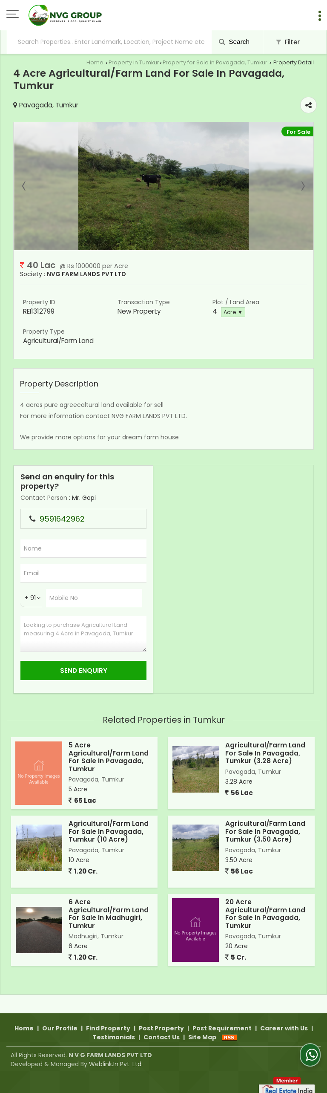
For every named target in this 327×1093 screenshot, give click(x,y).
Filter (288, 41)
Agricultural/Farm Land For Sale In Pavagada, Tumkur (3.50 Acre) (265, 831)
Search (234, 41)
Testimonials (113, 1027)
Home (94, 62)
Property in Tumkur (134, 62)
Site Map (202, 1027)
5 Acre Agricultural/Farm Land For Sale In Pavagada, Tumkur (109, 757)
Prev (25, 186)
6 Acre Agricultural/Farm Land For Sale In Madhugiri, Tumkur (109, 913)
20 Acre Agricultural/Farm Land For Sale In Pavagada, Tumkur (265, 913)
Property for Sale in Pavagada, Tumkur (215, 62)
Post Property (161, 1018)
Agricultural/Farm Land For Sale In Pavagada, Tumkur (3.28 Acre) (265, 753)
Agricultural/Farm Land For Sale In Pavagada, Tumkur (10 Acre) (109, 831)
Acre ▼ (233, 312)
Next (302, 186)
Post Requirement (222, 1018)
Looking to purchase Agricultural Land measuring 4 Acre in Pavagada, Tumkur (83, 634)
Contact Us (161, 1027)
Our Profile (59, 1018)
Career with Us (284, 1018)
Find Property (108, 1018)
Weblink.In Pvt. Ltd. (116, 1054)
